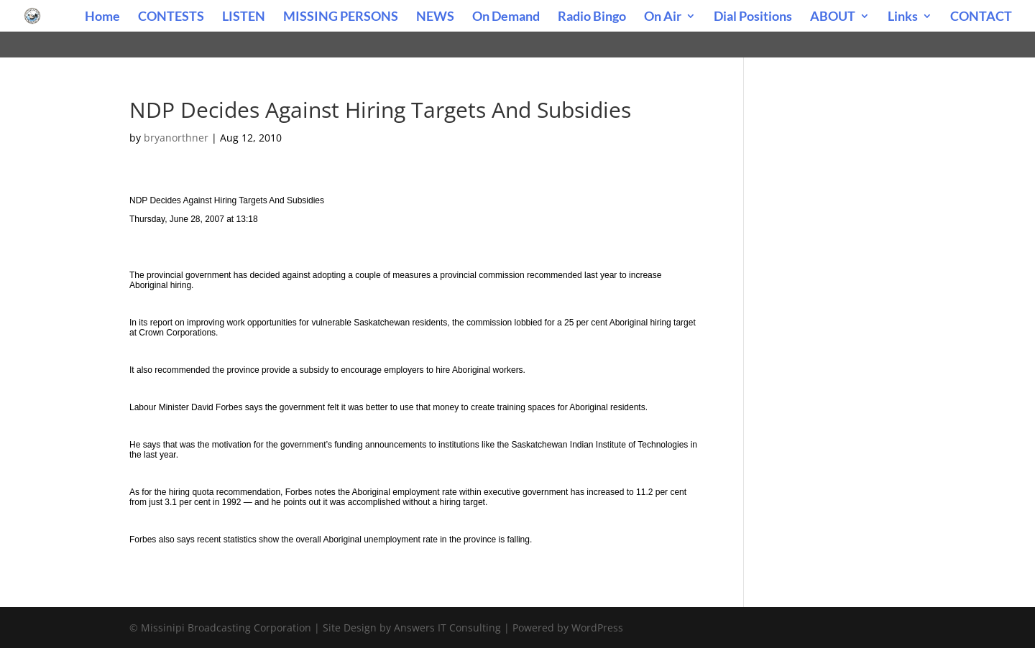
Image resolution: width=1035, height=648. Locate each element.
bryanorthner (176, 137)
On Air (662, 17)
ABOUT (832, 17)
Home (102, 17)
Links (903, 17)
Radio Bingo (592, 17)
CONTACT (981, 17)
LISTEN (243, 17)
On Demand (506, 17)
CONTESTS (171, 17)
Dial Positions (753, 17)
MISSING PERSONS (340, 17)
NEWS (435, 17)
